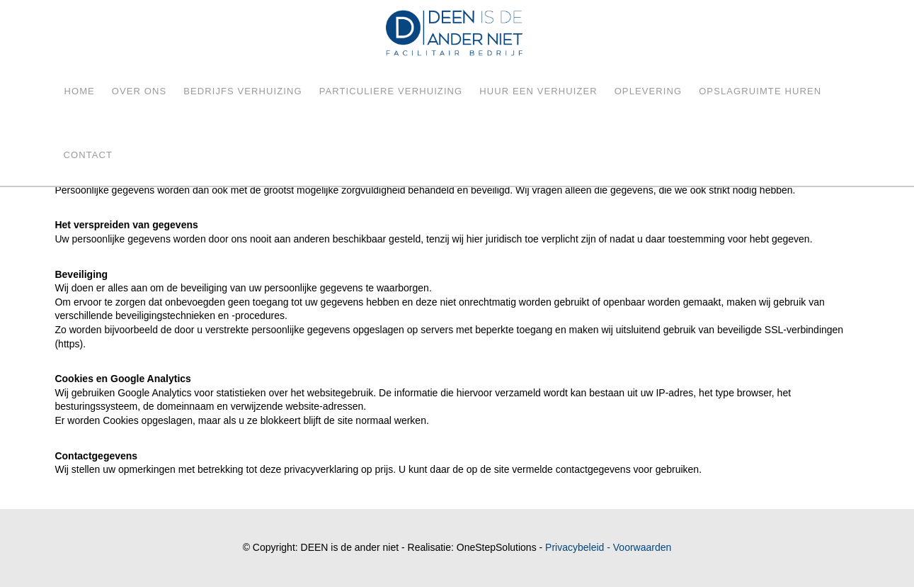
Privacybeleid (574, 547)
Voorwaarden (642, 547)
